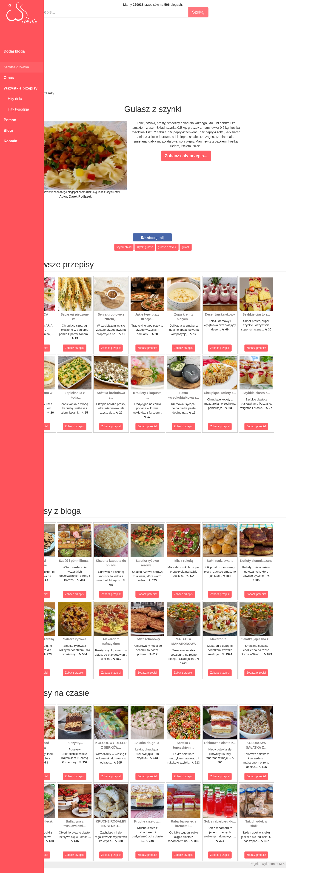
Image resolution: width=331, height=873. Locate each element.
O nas (9, 78)
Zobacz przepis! (64, 348)
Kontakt (10, 141)
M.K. (308, 864)
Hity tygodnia (16, 109)
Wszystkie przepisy (20, 88)
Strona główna (16, 67)
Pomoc (10, 120)
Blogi (8, 130)
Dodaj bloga (14, 51)
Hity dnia (13, 99)
